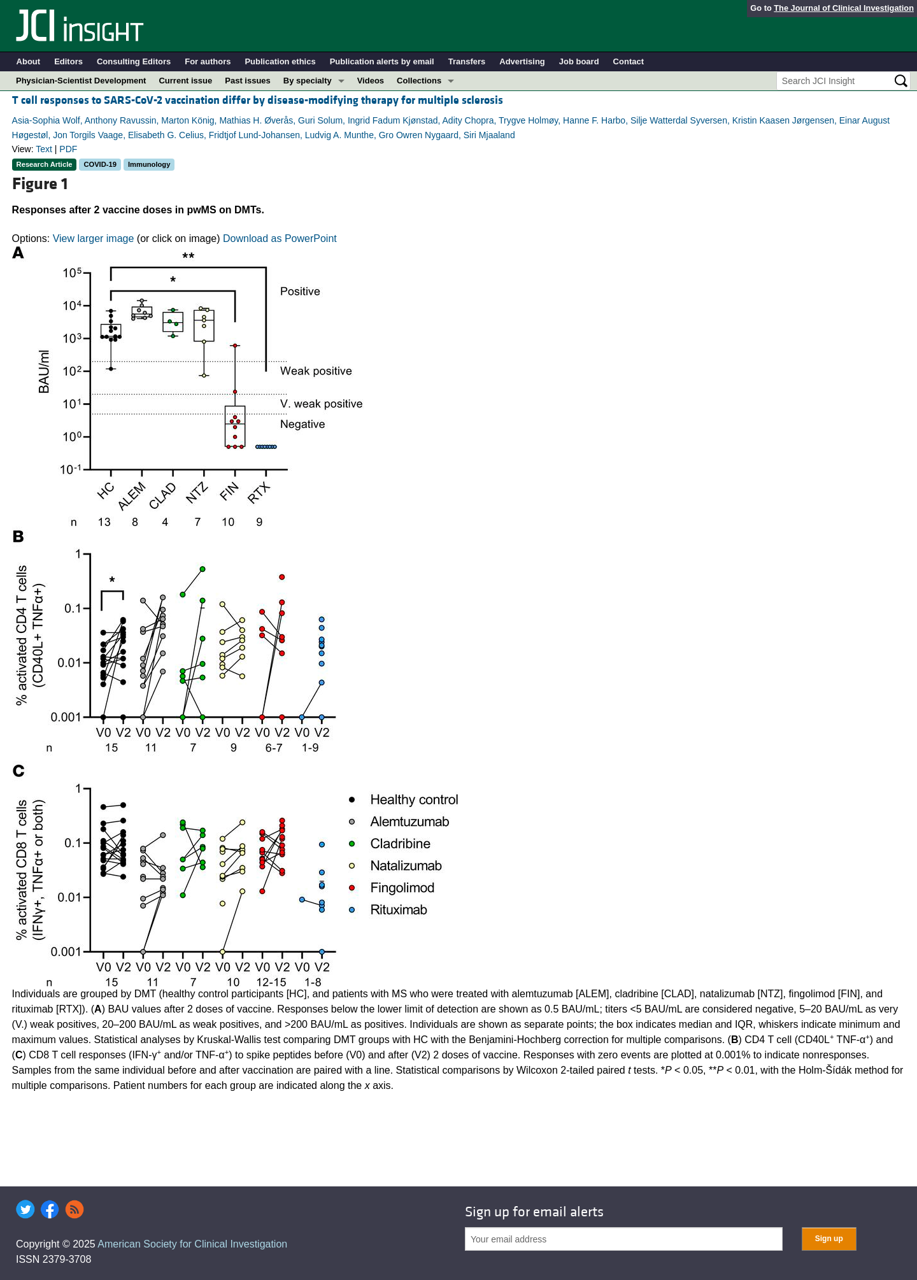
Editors (68, 61)
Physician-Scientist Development (81, 80)
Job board (579, 61)
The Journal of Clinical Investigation (844, 8)
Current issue (185, 80)
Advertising (522, 61)
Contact (628, 61)
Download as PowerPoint (280, 238)
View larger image (93, 238)
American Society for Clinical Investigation (192, 1244)
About (29, 61)
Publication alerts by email (382, 61)
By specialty (307, 80)
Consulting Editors (134, 61)
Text (44, 149)
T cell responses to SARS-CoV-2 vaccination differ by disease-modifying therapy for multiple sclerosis (257, 100)
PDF (68, 149)
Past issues (248, 80)
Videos (370, 80)
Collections (419, 80)
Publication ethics (280, 61)
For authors (208, 61)
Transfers (467, 61)
